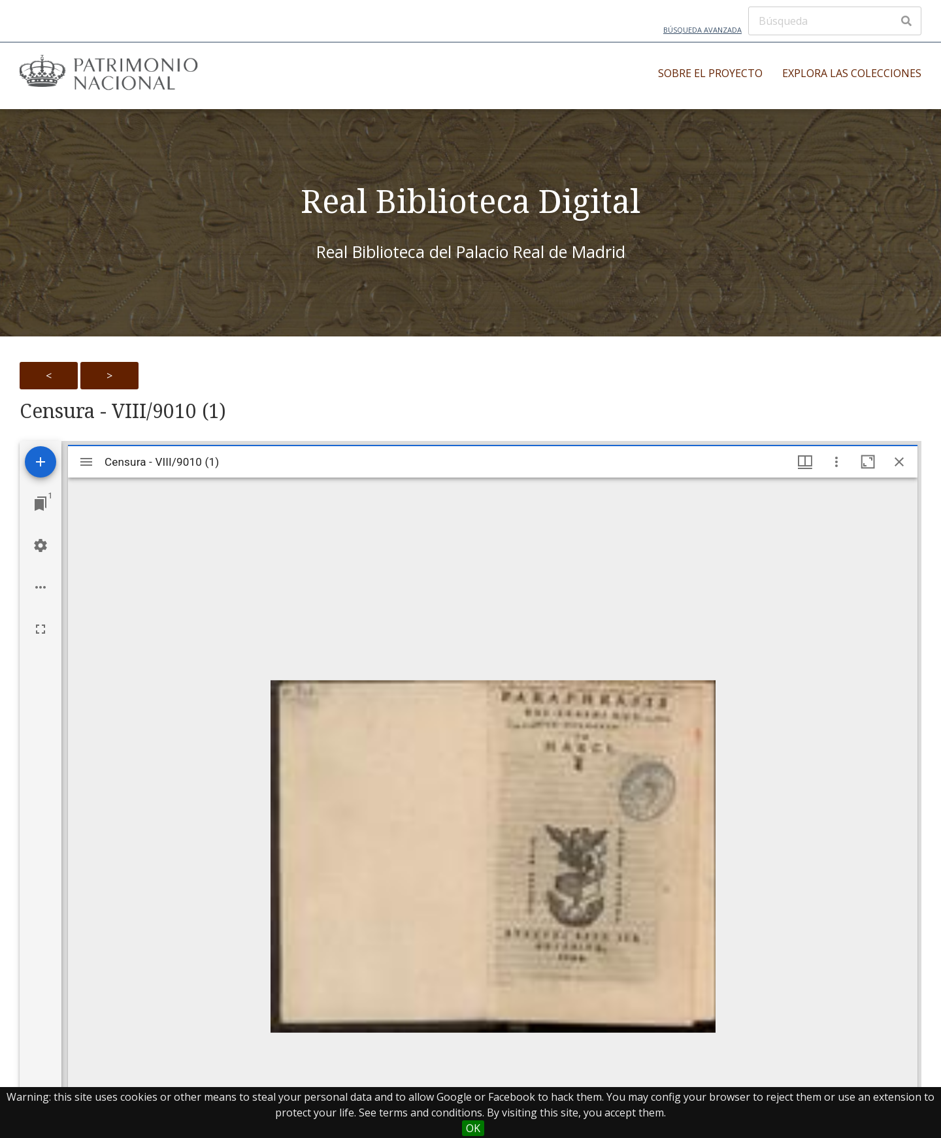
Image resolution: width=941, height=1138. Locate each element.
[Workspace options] (40, 587)
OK (473, 1128)
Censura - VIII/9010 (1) (123, 411)
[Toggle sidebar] (86, 462)
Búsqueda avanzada (702, 30)
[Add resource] (40, 462)
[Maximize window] (867, 462)
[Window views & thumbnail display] (805, 462)
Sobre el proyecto (710, 73)
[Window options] (836, 462)
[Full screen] (40, 629)
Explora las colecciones (851, 73)
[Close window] (899, 462)
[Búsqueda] (834, 21)
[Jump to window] (40, 503)
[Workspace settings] (40, 545)
